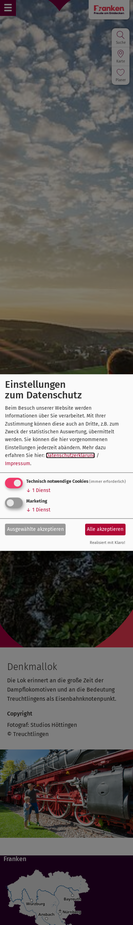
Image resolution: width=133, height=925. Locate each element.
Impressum (17, 463)
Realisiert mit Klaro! (107, 542)
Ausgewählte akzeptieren (35, 529)
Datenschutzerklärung (70, 455)
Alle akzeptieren (105, 529)
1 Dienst (38, 490)
